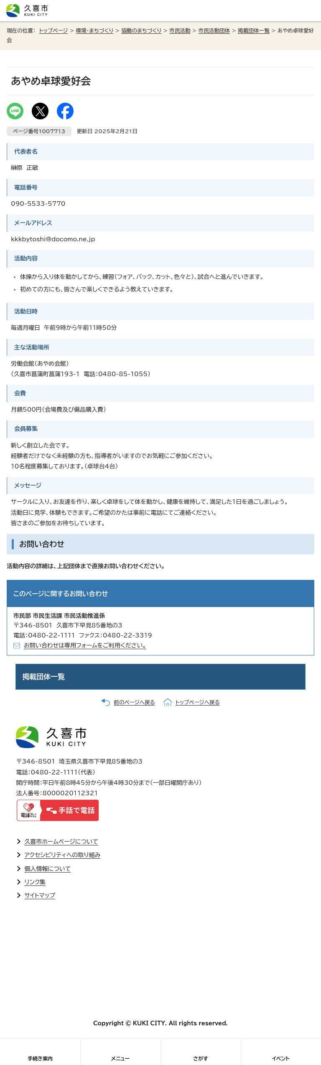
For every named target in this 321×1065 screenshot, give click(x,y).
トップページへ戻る (198, 702)
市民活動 (179, 30)
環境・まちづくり (94, 30)
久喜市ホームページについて (61, 842)
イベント (281, 1058)
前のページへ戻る (134, 702)
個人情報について (47, 869)
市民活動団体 (214, 30)
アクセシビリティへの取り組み (62, 855)
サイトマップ (39, 895)
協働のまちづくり (141, 30)
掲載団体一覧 (254, 30)
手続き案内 (40, 1058)
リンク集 (35, 882)
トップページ (53, 30)
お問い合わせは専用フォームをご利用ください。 (85, 645)
